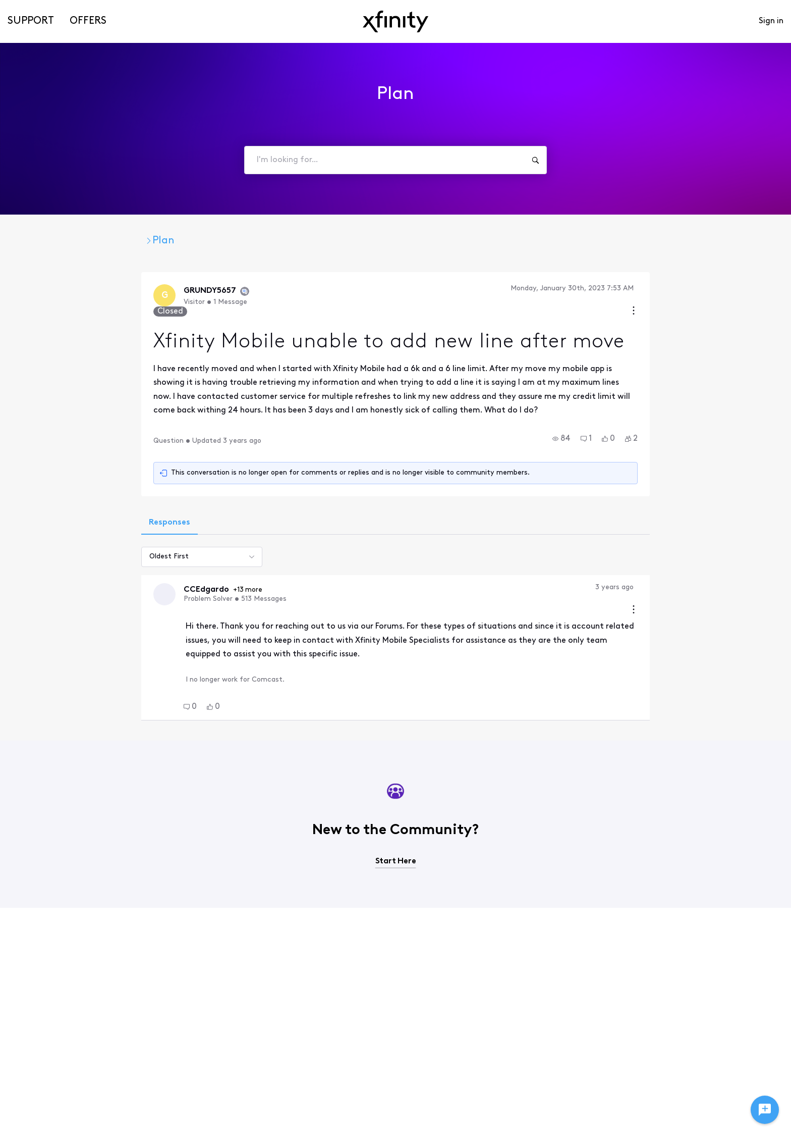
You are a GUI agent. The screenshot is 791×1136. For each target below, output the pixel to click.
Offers (88, 21)
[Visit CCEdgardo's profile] (56, 573)
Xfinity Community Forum (93, 241)
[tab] (60, 501)
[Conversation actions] (743, 289)
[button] (671, 416)
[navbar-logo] (395, 21)
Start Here (395, 817)
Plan (262, 241)
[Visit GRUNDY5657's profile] (56, 296)
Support (31, 21)
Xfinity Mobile (203, 241)
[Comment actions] (743, 566)
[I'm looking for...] (535, 160)
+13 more (140, 568)
